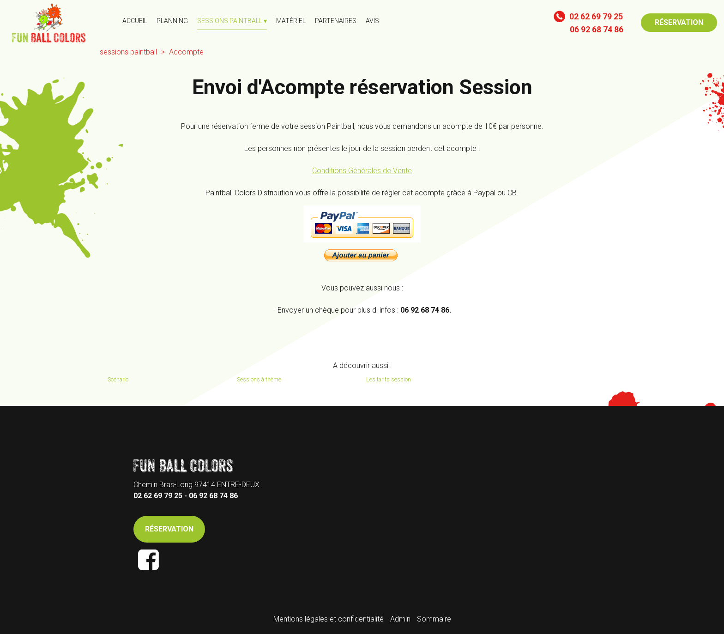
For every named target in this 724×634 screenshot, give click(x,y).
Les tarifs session (388, 379)
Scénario (118, 379)
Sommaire (434, 619)
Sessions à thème (259, 379)
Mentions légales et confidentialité (328, 619)
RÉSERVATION (679, 22)
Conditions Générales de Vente (362, 170)
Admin (400, 619)
